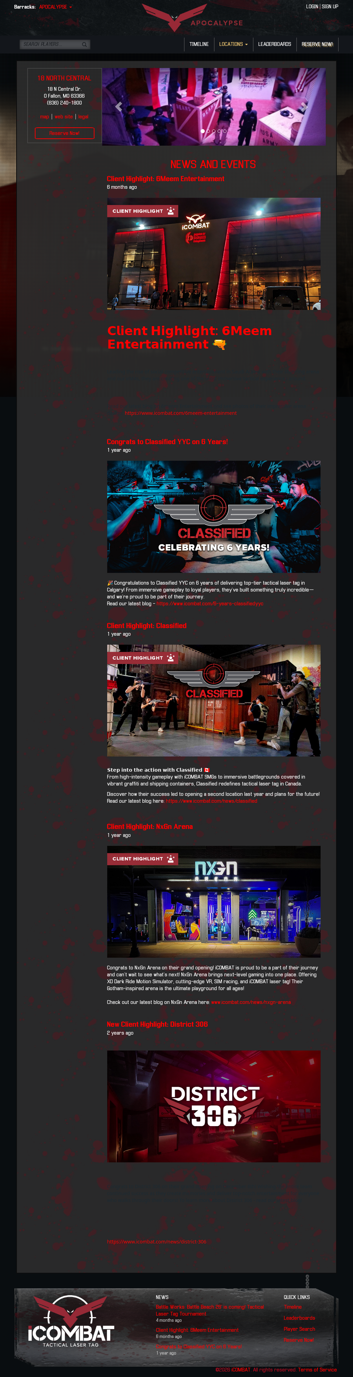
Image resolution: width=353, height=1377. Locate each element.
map (44, 117)
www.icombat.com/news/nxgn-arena (251, 1002)
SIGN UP (330, 6)
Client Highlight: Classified (147, 626)
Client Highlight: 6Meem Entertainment (166, 179)
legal (84, 117)
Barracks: (25, 7)
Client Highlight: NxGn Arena (150, 826)
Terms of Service (317, 1370)
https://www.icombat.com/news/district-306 (156, 1241)
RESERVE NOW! (317, 44)
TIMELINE (199, 44)
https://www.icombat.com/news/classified (212, 801)
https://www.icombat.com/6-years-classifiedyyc (209, 604)
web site (64, 117)
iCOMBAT (241, 1370)
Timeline (293, 1307)
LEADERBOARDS (275, 44)
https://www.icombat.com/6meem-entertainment (181, 413)
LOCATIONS (234, 44)
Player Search (299, 1329)
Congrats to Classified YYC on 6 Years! (167, 442)
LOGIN (312, 6)
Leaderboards (299, 1318)
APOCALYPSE (55, 7)
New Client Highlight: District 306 (157, 1024)
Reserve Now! (65, 133)
